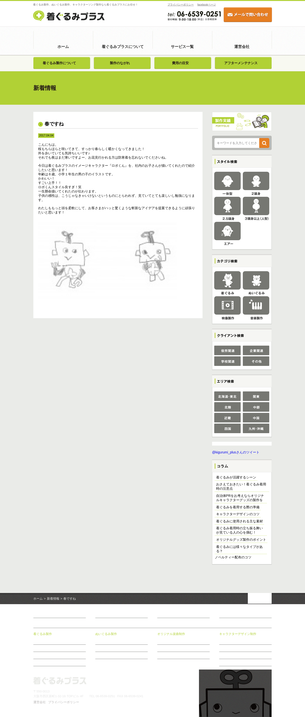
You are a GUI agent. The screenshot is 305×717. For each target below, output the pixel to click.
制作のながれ (165, 655)
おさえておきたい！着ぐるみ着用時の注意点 (241, 486)
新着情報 (53, 598)
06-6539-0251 (105, 696)
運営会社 (241, 47)
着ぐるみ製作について (59, 63)
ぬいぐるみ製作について (111, 641)
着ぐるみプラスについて (123, 47)
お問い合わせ (229, 615)
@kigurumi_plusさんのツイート (235, 452)
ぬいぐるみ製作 (106, 634)
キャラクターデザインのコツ (237, 514)
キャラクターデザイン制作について (242, 641)
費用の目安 (180, 63)
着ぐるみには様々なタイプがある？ (239, 549)
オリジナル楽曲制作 (171, 634)
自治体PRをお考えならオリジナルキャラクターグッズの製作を (240, 498)
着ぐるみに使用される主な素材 (239, 521)
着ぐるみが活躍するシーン (236, 477)
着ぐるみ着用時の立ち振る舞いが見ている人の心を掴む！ (239, 530)
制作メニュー (165, 648)
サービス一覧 (182, 47)
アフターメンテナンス (241, 63)
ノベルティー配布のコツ (233, 557)
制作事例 (225, 648)
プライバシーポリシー (180, 4)
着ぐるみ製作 (42, 634)
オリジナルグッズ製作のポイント (241, 539)
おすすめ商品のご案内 (233, 662)
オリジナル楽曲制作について (175, 641)
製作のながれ (120, 63)
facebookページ (206, 4)
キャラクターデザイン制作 (237, 634)
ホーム (63, 47)
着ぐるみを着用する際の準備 (237, 507)
